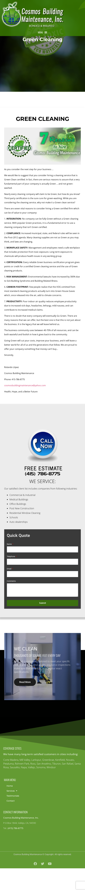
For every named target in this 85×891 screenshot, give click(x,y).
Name (9, 567)
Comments (11, 604)
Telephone (11, 579)
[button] (42, 32)
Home (10, 808)
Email (9, 591)
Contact (11, 823)
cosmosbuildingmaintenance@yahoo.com (25, 408)
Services (12, 813)
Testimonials (13, 818)
